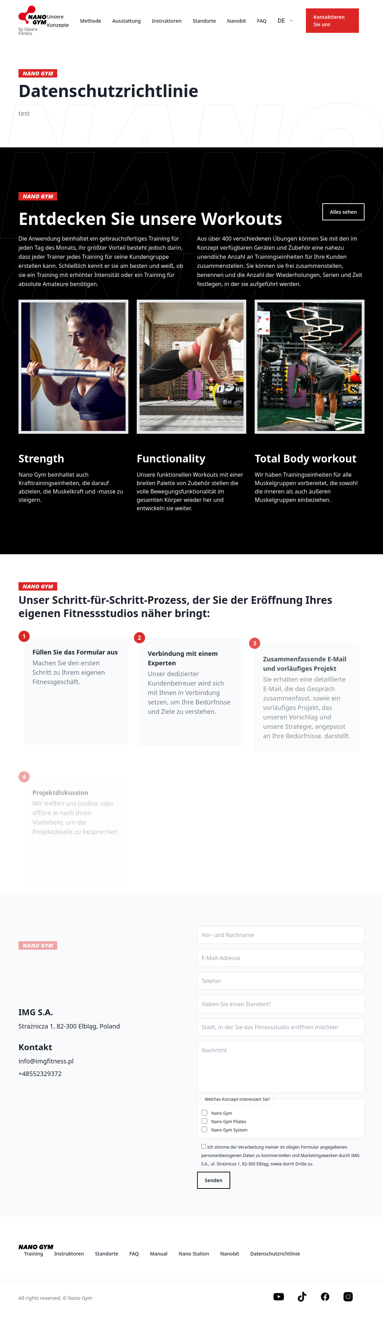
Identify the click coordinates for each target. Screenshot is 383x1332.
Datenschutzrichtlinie (275, 1253)
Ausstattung (126, 20)
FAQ (261, 20)
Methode (90, 20)
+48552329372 (40, 1073)
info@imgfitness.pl (46, 1061)
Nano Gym (221, 1113)
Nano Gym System (229, 1130)
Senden (214, 1180)
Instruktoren (167, 20)
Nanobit (236, 20)
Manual (158, 1253)
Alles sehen (343, 211)
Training (33, 1253)
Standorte (204, 20)
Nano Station (194, 1253)
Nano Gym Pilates (228, 1122)
